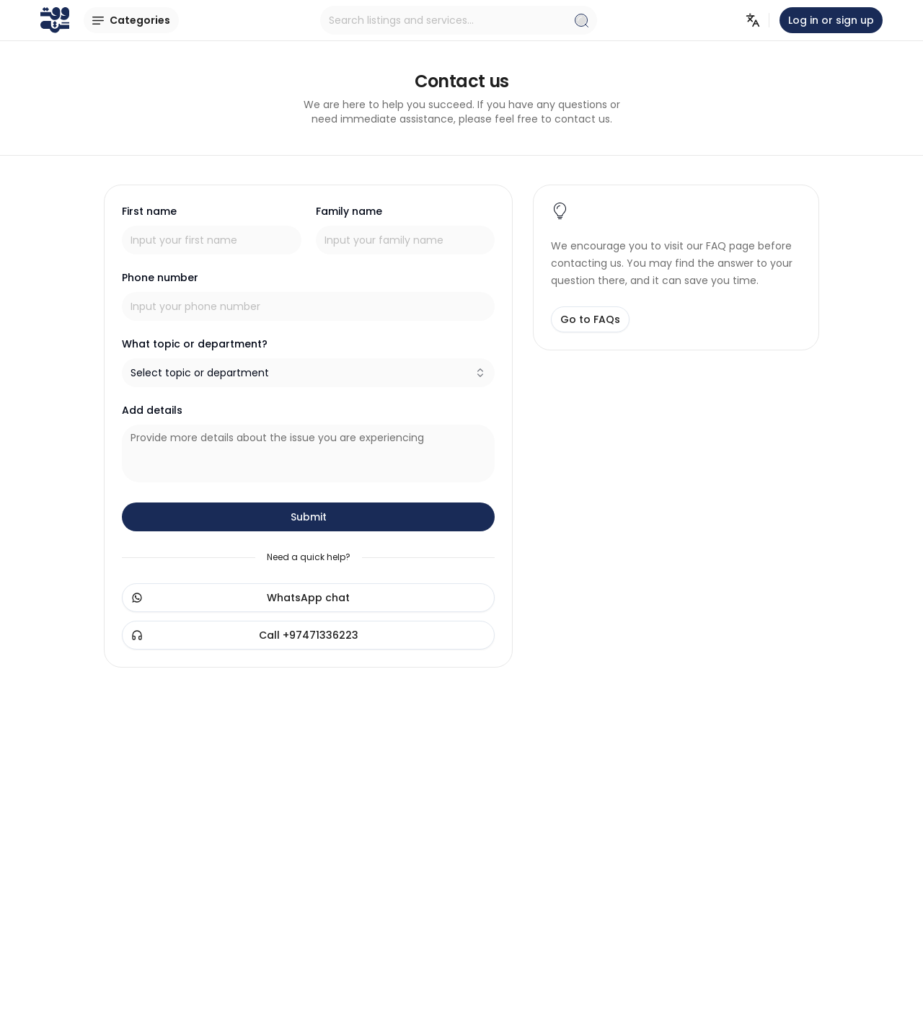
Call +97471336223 (244, 635)
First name (149, 211)
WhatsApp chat (240, 597)
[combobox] (308, 372)
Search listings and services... (458, 20)
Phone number (160, 277)
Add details (152, 410)
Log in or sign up (831, 20)
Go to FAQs (590, 319)
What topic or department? (195, 344)
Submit (309, 517)
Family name (349, 211)
